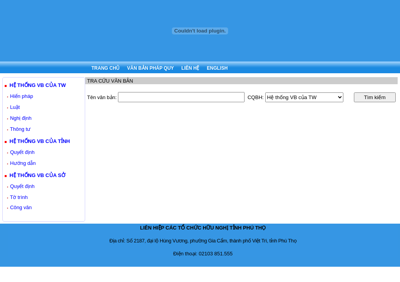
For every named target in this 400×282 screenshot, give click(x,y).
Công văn (21, 207)
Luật (15, 107)
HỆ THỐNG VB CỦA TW (37, 85)
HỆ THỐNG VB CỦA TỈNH (39, 141)
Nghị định (21, 118)
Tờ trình (19, 197)
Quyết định (22, 152)
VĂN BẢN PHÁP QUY (150, 68)
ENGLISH (217, 68)
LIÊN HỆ (190, 68)
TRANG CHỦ (105, 68)
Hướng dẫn (23, 163)
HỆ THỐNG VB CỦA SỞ (37, 175)
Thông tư (20, 129)
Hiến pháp (21, 96)
